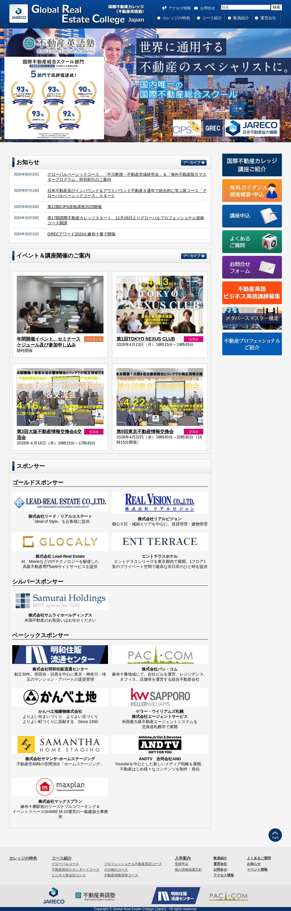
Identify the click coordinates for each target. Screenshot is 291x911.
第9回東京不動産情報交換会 (145, 431)
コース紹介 (212, 18)
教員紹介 (241, 18)
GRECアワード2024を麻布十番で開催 (81, 234)
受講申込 (181, 864)
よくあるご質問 (259, 858)
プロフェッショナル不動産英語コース (133, 864)
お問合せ (207, 8)
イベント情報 (257, 870)
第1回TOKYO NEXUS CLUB (146, 339)
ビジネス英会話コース (69, 875)
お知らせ (254, 864)
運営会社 (268, 18)
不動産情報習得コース (121, 875)
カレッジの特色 (176, 18)
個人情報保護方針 (188, 870)
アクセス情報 (180, 8)
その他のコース (116, 870)
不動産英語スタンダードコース (75, 870)
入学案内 (183, 858)
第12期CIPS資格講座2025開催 (74, 206)
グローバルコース (65, 864)
